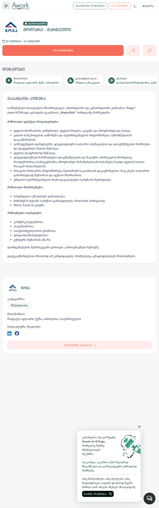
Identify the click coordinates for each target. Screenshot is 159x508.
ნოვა (25, 288)
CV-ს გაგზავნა (63, 50)
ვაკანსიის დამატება (90, 5)
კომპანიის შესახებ (80, 345)
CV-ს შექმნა (119, 5)
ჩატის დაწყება (98, 494)
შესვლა (148, 6)
